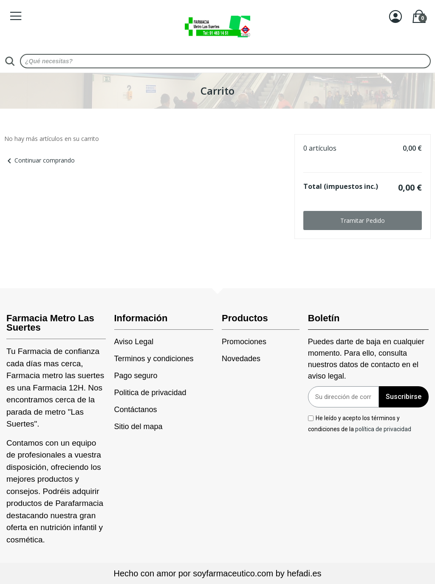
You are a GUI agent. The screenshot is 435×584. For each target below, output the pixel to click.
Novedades (241, 358)
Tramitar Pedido (362, 220)
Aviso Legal (134, 341)
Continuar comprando (39, 160)
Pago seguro (136, 375)
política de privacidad (383, 428)
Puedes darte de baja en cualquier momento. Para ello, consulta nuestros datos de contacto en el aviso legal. (366, 358)
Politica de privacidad (150, 392)
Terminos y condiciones (154, 358)
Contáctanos (135, 409)
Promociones (244, 341)
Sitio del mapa (138, 426)
